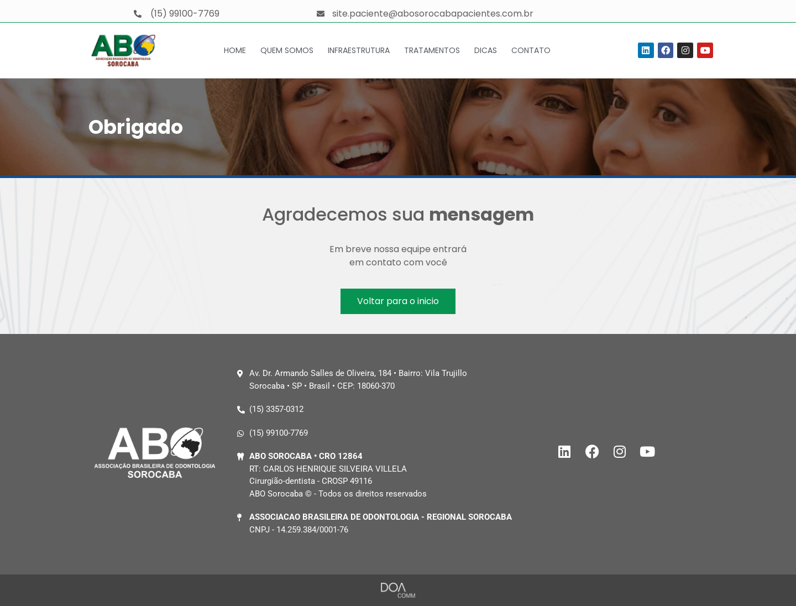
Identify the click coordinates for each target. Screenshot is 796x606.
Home (235, 50)
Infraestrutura (359, 50)
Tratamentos (432, 50)
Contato (531, 50)
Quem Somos (286, 50)
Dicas (485, 50)
